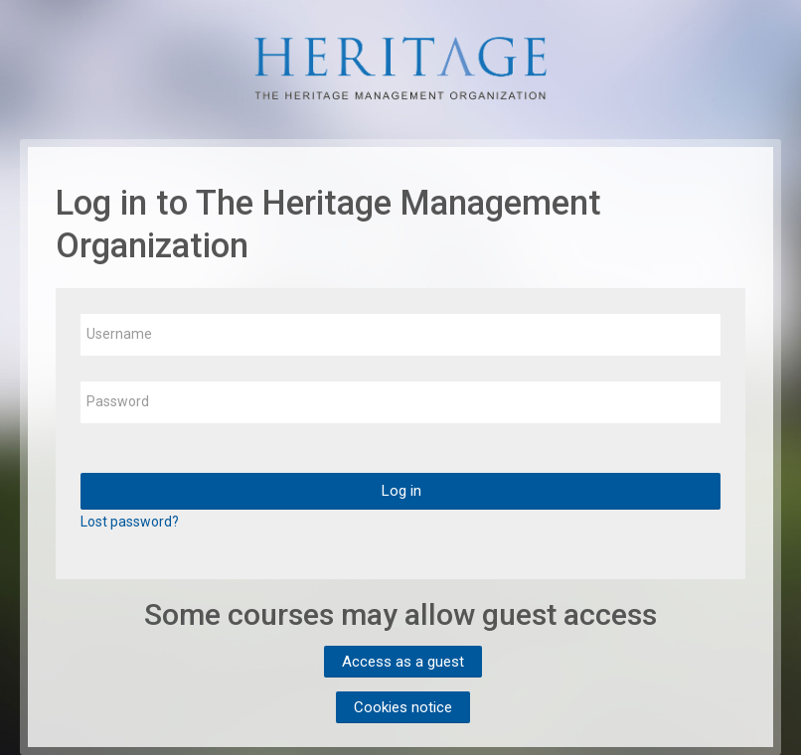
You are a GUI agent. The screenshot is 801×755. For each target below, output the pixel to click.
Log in (401, 491)
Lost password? (129, 521)
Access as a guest (403, 662)
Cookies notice (403, 707)
